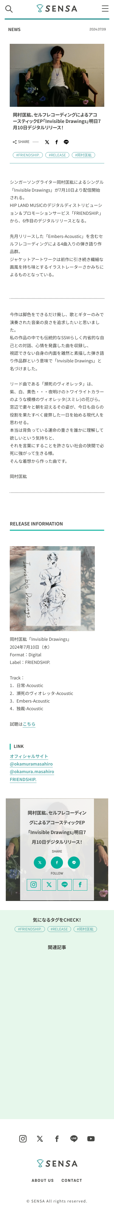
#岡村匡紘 (83, 155)
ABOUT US (43, 1180)
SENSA (57, 8)
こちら (29, 724)
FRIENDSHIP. (23, 780)
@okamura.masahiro (32, 772)
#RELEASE (57, 155)
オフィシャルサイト (29, 756)
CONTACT (71, 1180)
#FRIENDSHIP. (28, 155)
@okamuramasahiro (31, 764)
